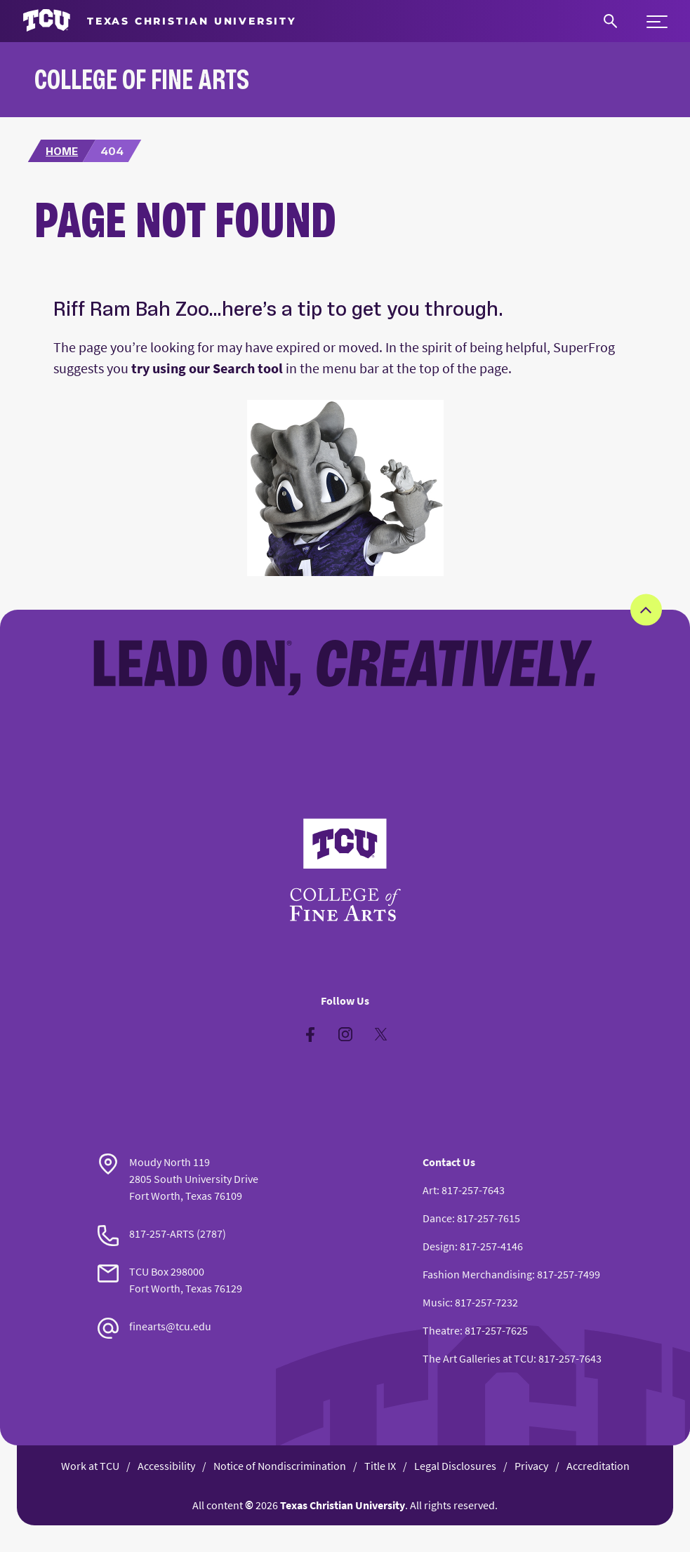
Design (439, 1246)
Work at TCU (90, 1466)
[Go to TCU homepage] (159, 20)
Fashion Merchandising (477, 1274)
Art (430, 1190)
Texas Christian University (342, 1505)
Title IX (380, 1466)
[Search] (610, 21)
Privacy (531, 1466)
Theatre (441, 1330)
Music (436, 1302)
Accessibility (166, 1466)
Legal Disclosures (455, 1466)
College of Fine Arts (141, 79)
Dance (437, 1218)
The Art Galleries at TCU (478, 1358)
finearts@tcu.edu (170, 1326)
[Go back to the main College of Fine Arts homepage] (345, 870)
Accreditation (598, 1466)
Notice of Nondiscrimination (279, 1466)
